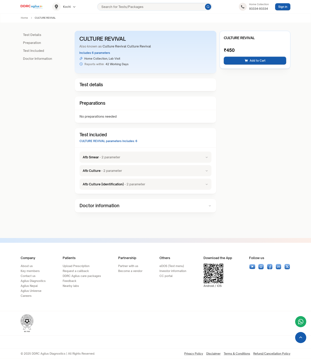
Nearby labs (71, 285)
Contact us (28, 276)
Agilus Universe (31, 290)
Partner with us (128, 266)
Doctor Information (37, 59)
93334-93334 (258, 8)
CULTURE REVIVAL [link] (45, 17)
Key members (30, 271)
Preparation (32, 43)
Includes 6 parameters (94, 52)
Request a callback (76, 271)
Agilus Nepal (29, 285)
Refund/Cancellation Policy (271, 353)
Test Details (32, 35)
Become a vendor (130, 271)
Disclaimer (213, 353)
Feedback (69, 281)
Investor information (172, 271)
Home (24, 17)
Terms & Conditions (237, 353)
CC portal (166, 276)
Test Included (33, 51)
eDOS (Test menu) (171, 266)
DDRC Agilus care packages (82, 276)
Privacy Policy (193, 353)
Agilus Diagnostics (33, 281)
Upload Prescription (76, 266)
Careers (26, 295)
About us (27, 266)
